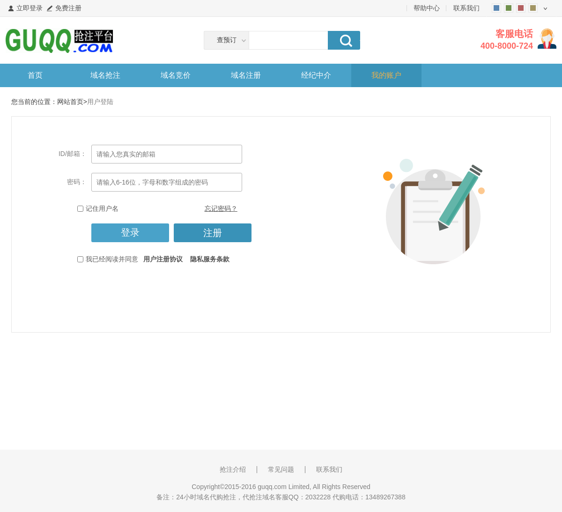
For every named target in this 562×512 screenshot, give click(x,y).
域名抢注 (105, 75)
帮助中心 (427, 8)
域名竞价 (176, 75)
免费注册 (68, 8)
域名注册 (246, 75)
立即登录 (29, 8)
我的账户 (386, 75)
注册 (212, 233)
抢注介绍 (233, 469)
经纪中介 (316, 75)
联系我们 (466, 8)
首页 (35, 75)
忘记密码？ (221, 208)
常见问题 (281, 469)
